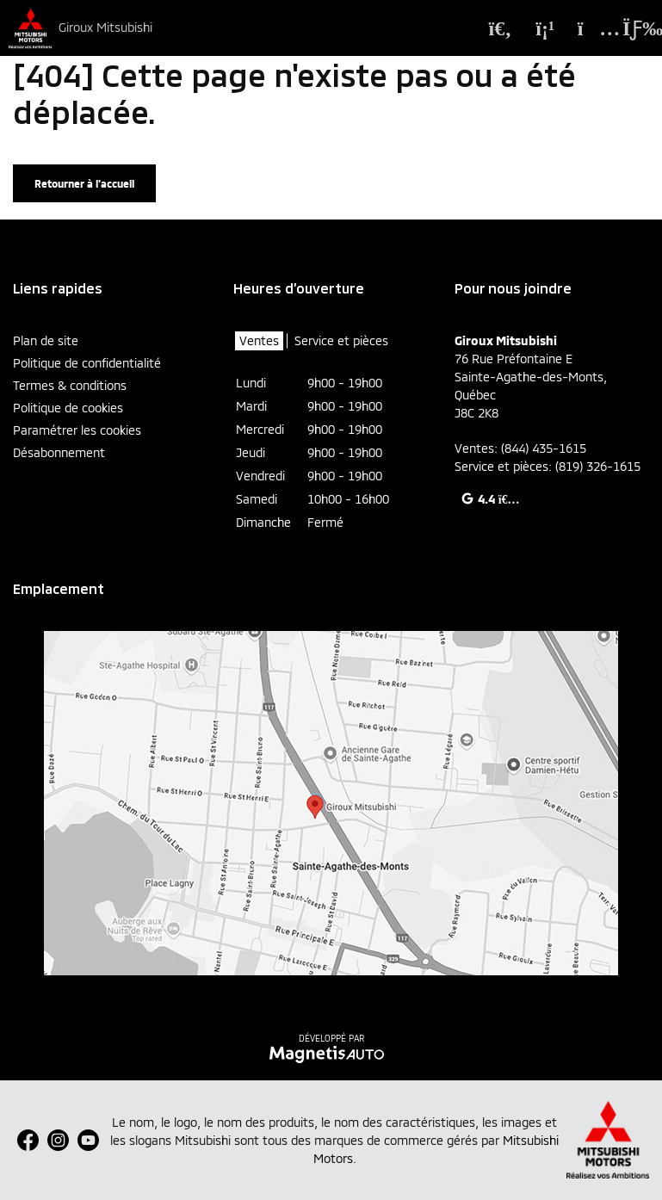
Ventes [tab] (259, 340)
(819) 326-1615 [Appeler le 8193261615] (597, 466)
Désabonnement (59, 452)
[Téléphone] (545, 28)
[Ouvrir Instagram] (58, 1140)
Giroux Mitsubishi (105, 28)
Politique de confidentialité (87, 363)
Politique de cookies (68, 407)
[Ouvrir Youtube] (88, 1140)
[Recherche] (500, 28)
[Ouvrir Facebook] (28, 1140)
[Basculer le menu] (630, 28)
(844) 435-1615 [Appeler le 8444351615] (543, 448)
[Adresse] (589, 28)
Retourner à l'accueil (84, 183)
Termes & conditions (70, 385)
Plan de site (45, 340)
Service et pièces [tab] (341, 340)
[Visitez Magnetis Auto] (331, 1053)
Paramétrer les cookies (77, 430)
